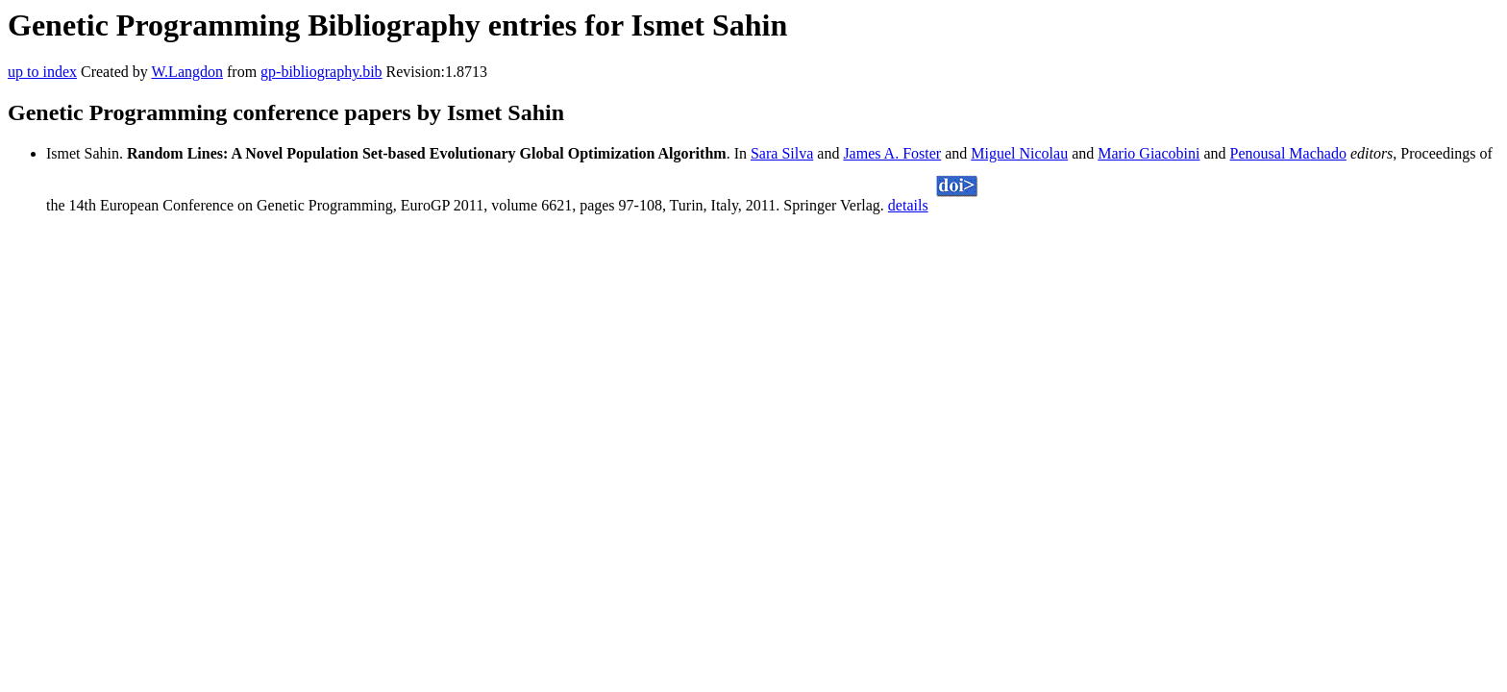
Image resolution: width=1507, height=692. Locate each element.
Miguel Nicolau (1019, 153)
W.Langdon (187, 71)
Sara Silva (782, 153)
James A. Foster (892, 153)
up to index (42, 71)
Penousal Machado (1288, 153)
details (908, 205)
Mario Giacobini (1148, 153)
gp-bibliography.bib (321, 71)
